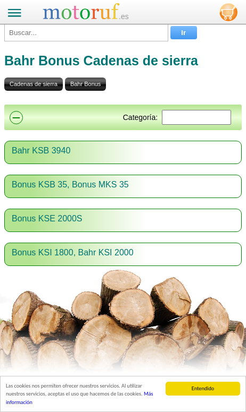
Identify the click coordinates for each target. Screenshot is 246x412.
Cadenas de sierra (34, 84)
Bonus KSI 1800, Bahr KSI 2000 (73, 252)
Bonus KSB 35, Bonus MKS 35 (70, 184)
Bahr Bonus (85, 84)
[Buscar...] (86, 32)
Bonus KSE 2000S (47, 218)
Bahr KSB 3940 (41, 150)
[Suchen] (196, 117)
